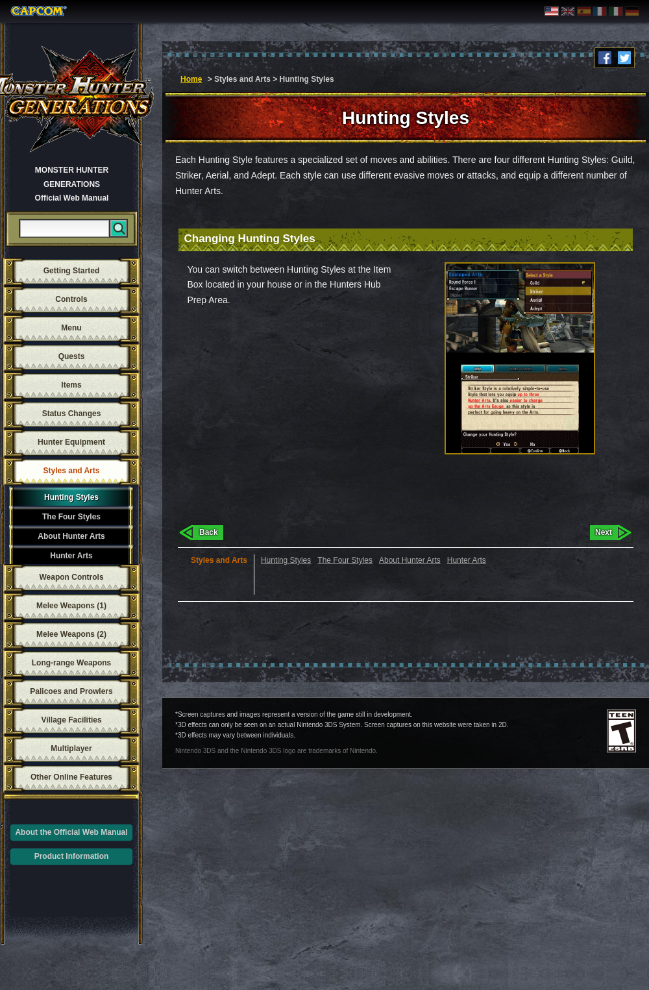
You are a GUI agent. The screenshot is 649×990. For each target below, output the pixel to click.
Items (71, 385)
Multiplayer (71, 748)
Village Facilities (71, 719)
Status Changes (71, 413)
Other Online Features (71, 777)
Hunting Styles (71, 497)
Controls (71, 299)
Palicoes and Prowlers (71, 691)
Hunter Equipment (71, 442)
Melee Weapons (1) (71, 605)
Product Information (71, 856)
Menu (71, 327)
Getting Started (71, 270)
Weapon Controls (71, 577)
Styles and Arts (71, 470)
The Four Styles (71, 516)
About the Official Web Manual (71, 832)
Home (191, 79)
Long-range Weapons (71, 662)
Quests (71, 356)
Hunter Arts (71, 555)
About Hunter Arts (71, 536)
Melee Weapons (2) (71, 634)
